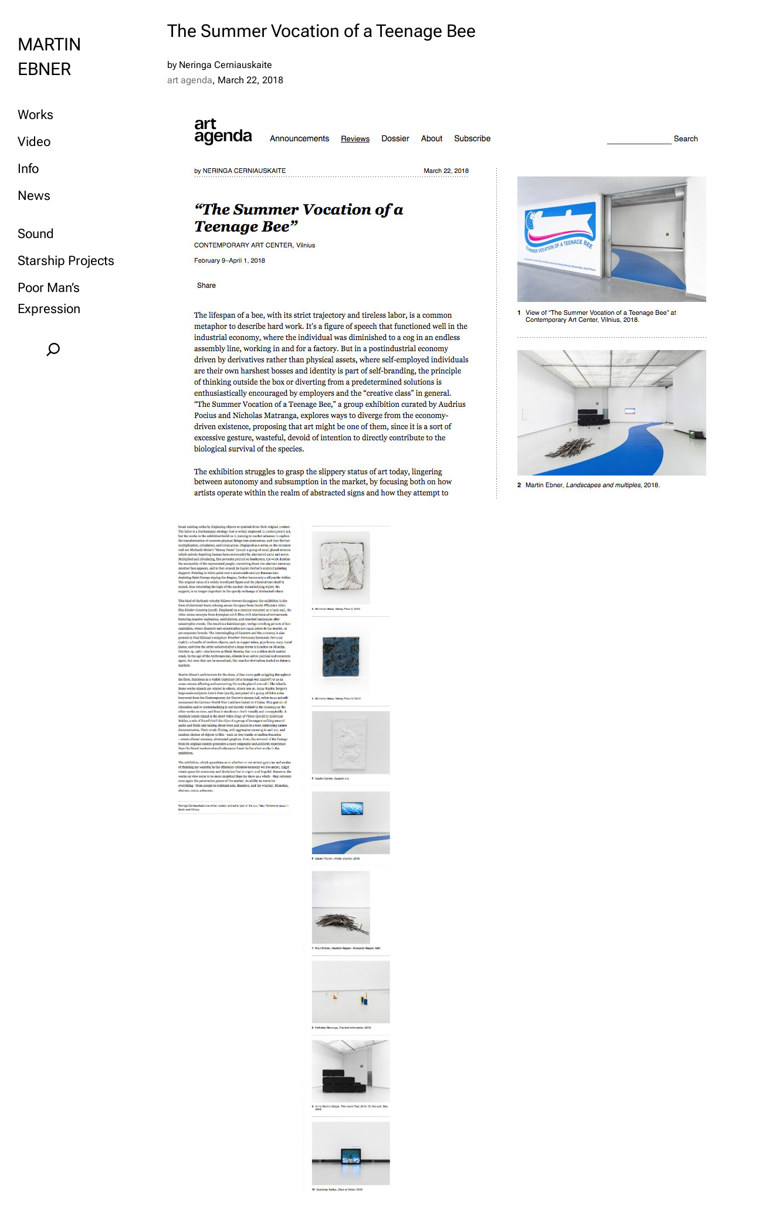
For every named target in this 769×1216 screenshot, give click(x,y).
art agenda (189, 80)
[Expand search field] (53, 349)
